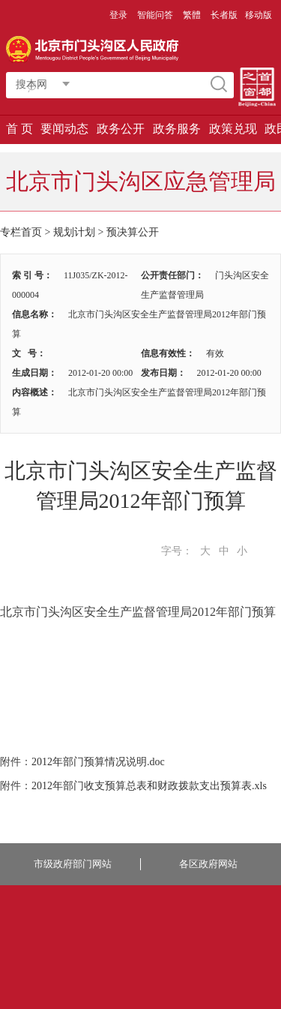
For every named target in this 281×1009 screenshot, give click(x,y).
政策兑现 (233, 128)
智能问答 (155, 15)
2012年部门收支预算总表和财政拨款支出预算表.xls (149, 785)
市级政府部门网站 (73, 863)
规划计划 (74, 232)
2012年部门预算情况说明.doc (98, 761)
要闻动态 (64, 128)
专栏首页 (21, 232)
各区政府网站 (208, 863)
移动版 (258, 15)
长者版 (224, 15)
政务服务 (177, 128)
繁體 (192, 15)
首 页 (19, 128)
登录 (118, 15)
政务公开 (121, 128)
